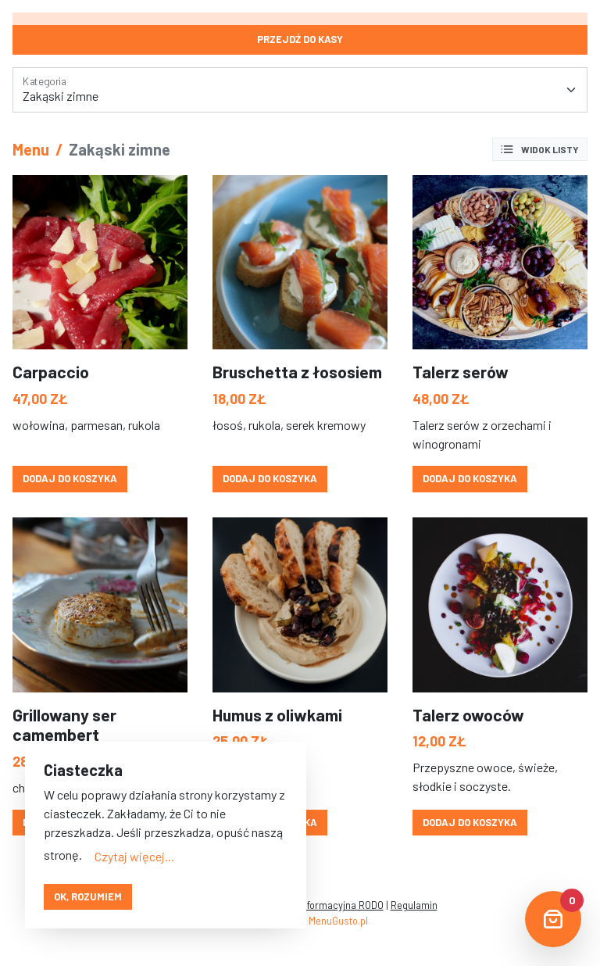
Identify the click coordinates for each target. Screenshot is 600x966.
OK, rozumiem (88, 896)
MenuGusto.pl (338, 920)
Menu (30, 149)
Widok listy (539, 149)
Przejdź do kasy (300, 39)
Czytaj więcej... (134, 856)
